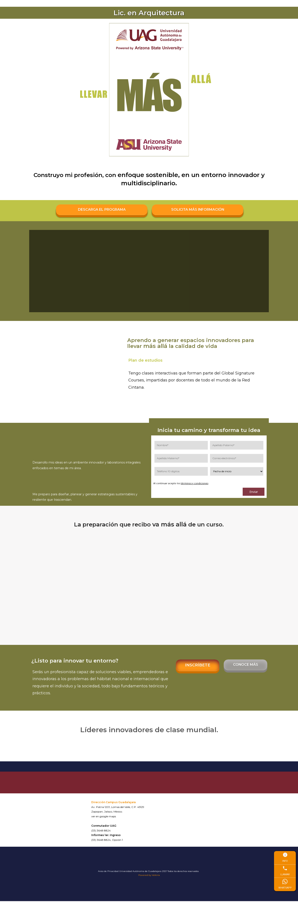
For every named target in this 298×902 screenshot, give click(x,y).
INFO (285, 857)
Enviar (253, 493)
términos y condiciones (194, 484)
